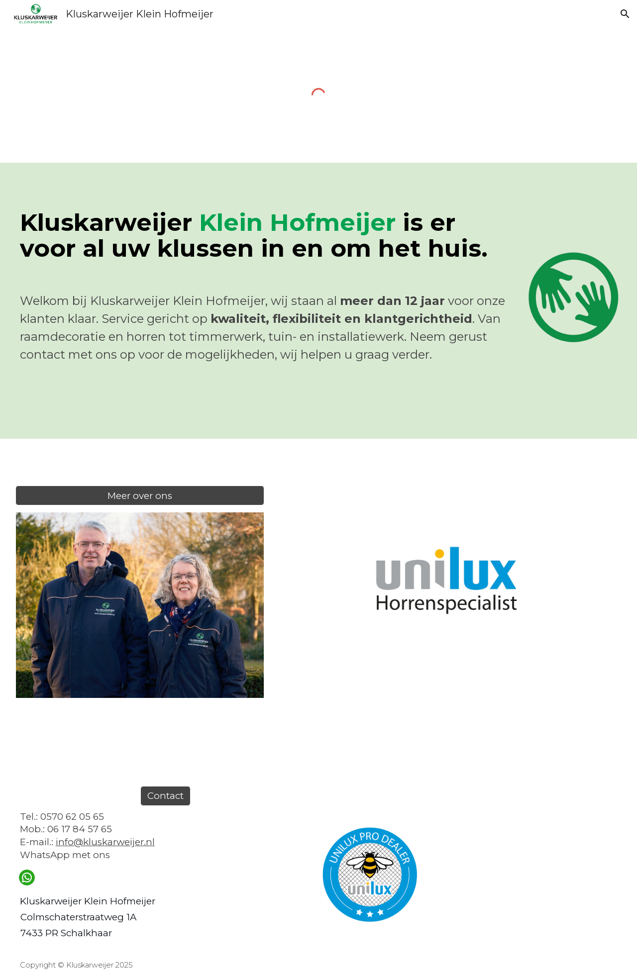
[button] (625, 14)
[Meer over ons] (139, 495)
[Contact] (165, 796)
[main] (267, 287)
